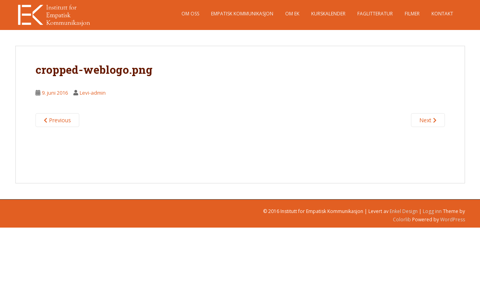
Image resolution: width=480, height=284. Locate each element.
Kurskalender (328, 13)
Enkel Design (404, 211)
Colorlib (402, 219)
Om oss (190, 13)
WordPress (452, 219)
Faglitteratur (375, 13)
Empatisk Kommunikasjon (242, 13)
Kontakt (442, 13)
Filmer (412, 13)
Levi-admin (93, 92)
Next (428, 120)
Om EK (292, 13)
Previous (57, 120)
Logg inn (432, 211)
